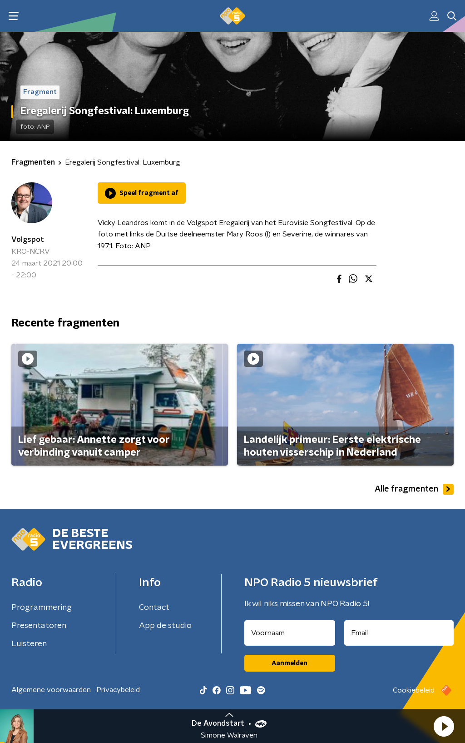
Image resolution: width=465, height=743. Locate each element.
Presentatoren (38, 626)
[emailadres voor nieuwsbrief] (399, 633)
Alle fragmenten (414, 489)
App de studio (165, 626)
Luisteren (29, 644)
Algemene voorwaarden (51, 689)
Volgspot (27, 239)
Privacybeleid (118, 689)
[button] (443, 726)
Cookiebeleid (414, 690)
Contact (154, 607)
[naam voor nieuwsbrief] (289, 633)
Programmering (41, 607)
